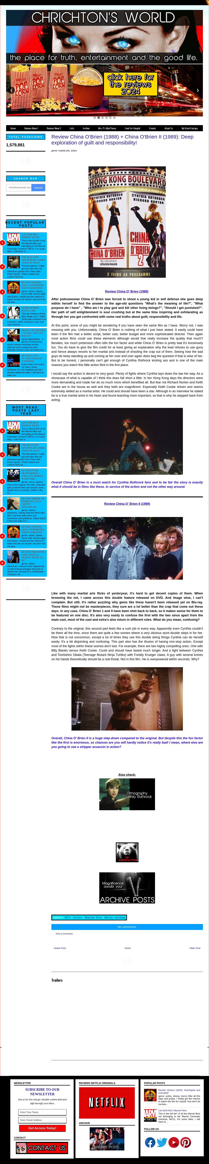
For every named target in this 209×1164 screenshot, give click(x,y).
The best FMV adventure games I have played (34, 260)
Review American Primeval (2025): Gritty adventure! (33, 502)
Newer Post (60, 948)
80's (68, 917)
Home (128, 948)
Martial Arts (93, 917)
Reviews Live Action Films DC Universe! (32, 358)
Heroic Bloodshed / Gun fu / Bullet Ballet (34, 333)
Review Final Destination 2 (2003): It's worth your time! (32, 474)
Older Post (195, 948)
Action (77, 917)
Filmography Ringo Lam (30, 309)
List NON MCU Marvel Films (30, 236)
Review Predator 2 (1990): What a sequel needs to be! (34, 556)
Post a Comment (64, 933)
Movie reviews (115, 917)
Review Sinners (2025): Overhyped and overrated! (33, 285)
